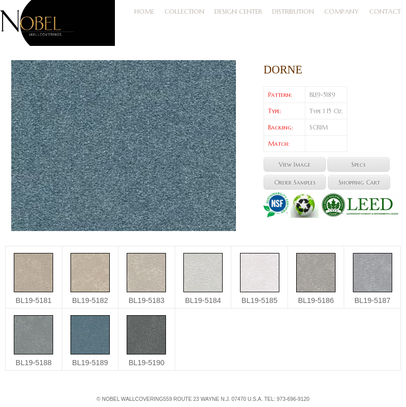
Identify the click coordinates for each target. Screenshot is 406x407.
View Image (295, 164)
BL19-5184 (203, 300)
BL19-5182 (90, 300)
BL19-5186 (315, 300)
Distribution (293, 11)
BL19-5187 (372, 300)
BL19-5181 (34, 300)
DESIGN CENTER (238, 11)
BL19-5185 (259, 300)
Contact (385, 11)
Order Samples (295, 182)
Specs (358, 164)
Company (341, 11)
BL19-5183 (146, 300)
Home (144, 11)
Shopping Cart (359, 182)
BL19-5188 (34, 363)
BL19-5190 (146, 363)
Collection (184, 11)
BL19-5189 (90, 363)
